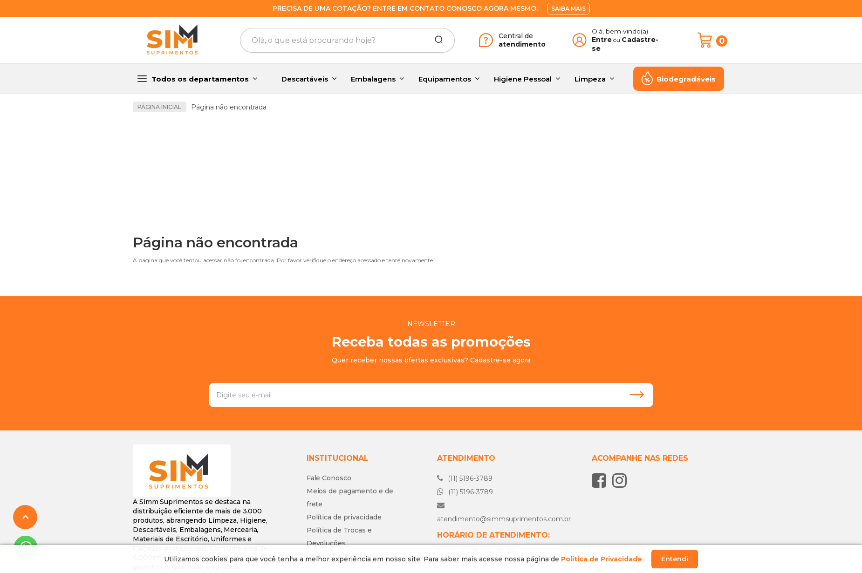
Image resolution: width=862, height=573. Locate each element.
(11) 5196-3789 (465, 427)
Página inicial (159, 106)
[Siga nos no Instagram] (621, 429)
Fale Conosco (329, 427)
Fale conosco (476, 535)
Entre (602, 39)
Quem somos (329, 505)
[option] (207, 150)
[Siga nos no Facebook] (601, 429)
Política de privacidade (344, 466)
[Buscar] (436, 40)
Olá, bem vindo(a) (620, 31)
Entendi (674, 559)
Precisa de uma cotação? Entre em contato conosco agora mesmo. (405, 8)
